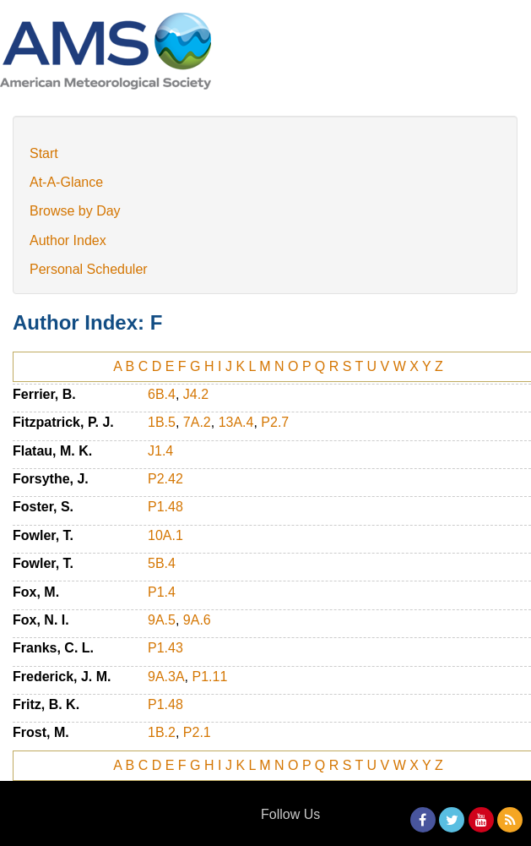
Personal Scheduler (89, 269)
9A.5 (162, 620)
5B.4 (162, 563)
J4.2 (196, 394)
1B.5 (162, 422)
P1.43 (165, 648)
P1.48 (165, 506)
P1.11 (209, 676)
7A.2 (197, 422)
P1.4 (162, 592)
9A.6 (197, 620)
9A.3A (166, 676)
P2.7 (275, 422)
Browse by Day (75, 211)
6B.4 (162, 394)
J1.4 (160, 451)
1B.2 (162, 732)
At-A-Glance (66, 182)
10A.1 (165, 535)
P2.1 (197, 732)
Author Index (68, 240)
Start (44, 153)
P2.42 (165, 479)
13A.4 (236, 422)
